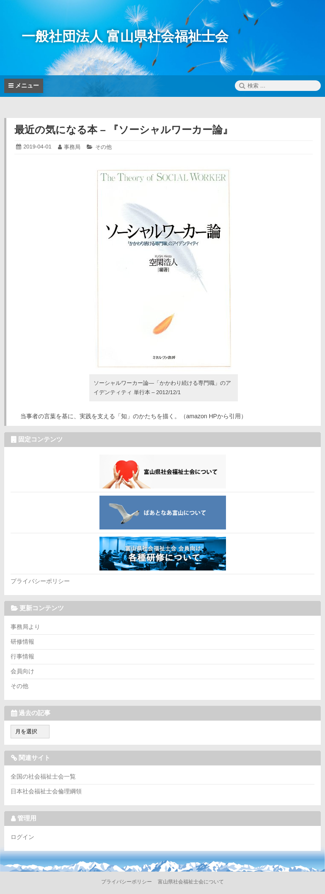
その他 (103, 147)
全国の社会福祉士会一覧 (43, 776)
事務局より (25, 626)
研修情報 (22, 641)
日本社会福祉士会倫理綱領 (46, 791)
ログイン (22, 837)
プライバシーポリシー (40, 581)
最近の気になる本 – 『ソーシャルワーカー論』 (123, 129)
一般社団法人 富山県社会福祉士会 (125, 36)
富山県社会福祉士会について (162, 471)
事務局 (72, 147)
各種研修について (162, 553)
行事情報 (22, 656)
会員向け (22, 671)
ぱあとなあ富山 (162, 512)
